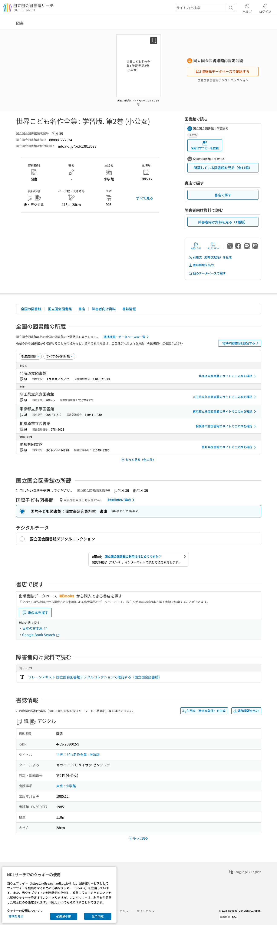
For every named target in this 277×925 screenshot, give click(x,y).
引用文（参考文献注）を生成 (210, 257)
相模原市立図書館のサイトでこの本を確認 (226, 426)
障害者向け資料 (104, 308)
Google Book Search (41, 634)
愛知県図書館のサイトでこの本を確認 (229, 447)
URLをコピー (213, 246)
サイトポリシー (147, 911)
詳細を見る (16, 916)
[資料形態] (59, 356)
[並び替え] (30, 356)
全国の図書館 (31, 308)
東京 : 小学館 (66, 785)
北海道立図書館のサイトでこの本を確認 (228, 376)
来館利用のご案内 (121, 500)
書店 (81, 308)
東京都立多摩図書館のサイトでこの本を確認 (225, 411)
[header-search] (205, 7)
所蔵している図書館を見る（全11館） (223, 167)
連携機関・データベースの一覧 (126, 336)
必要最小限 (63, 916)
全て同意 (98, 916)
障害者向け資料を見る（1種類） (223, 221)
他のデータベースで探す (207, 273)
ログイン (265, 7)
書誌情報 (129, 308)
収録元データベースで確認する (222, 71)
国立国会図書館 (60, 308)
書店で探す (222, 194)
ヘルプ (247, 7)
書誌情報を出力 (201, 265)
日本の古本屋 (35, 628)
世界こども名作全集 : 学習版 (78, 754)
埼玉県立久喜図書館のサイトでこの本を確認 (225, 396)
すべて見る (144, 198)
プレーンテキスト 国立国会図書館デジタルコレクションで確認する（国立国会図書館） (95, 676)
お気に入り (196, 246)
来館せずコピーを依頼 (204, 145)
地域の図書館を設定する (241, 343)
